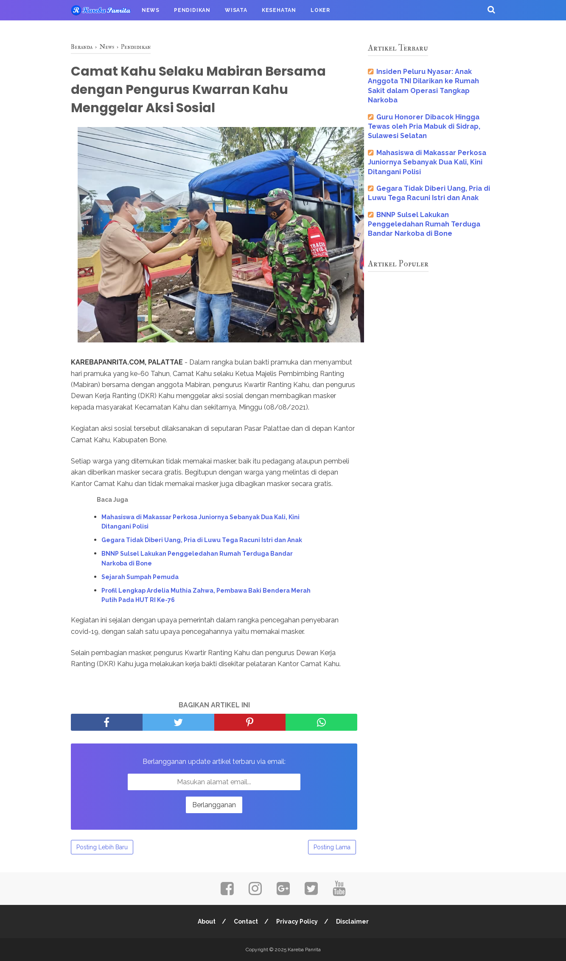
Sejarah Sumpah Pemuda (140, 577)
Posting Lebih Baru (102, 847)
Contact (246, 921)
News (151, 10)
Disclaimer (352, 921)
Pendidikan (192, 10)
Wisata (236, 10)
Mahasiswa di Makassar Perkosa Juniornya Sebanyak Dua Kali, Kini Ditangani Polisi (200, 522)
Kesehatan (279, 10)
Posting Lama (332, 847)
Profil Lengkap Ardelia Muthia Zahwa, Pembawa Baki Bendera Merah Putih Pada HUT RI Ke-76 (206, 595)
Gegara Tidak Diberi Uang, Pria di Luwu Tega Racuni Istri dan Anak (201, 540)
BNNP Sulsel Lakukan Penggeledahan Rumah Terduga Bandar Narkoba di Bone (197, 558)
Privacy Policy (297, 921)
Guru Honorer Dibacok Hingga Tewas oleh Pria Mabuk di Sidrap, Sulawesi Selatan (424, 126)
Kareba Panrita (304, 950)
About (207, 921)
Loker (320, 10)
